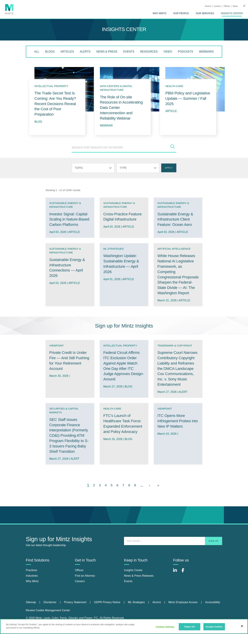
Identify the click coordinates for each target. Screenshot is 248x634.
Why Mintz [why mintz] (32, 581)
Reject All (189, 626)
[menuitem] (159, 13)
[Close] (242, 626)
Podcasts (185, 51)
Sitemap (31, 602)
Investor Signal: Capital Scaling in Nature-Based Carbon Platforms (69, 219)
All (36, 51)
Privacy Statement (75, 602)
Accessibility (212, 602)
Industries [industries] (32, 575)
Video (167, 51)
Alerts (85, 51)
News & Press (106, 51)
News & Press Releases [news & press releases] (139, 575)
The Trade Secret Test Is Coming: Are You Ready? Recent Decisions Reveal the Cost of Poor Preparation (55, 103)
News (235, 6)
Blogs (50, 51)
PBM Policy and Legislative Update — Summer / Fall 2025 (187, 98)
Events (128, 51)
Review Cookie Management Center (48, 610)
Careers (217, 6)
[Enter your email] (173, 541)
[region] (124, 626)
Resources (149, 51)
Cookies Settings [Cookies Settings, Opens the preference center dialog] (165, 626)
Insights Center (232, 13)
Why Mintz (159, 13)
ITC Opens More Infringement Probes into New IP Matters (177, 420)
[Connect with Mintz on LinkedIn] (176, 572)
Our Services (205, 13)
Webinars (206, 51)
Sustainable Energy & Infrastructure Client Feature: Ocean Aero (175, 219)
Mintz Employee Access (183, 602)
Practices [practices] (31, 570)
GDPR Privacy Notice (107, 602)
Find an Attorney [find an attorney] (85, 575)
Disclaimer (50, 602)
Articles (67, 51)
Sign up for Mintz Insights (124, 326)
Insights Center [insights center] (133, 570)
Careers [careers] (80, 581)
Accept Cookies (214, 626)
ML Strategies (136, 602)
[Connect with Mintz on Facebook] (185, 572)
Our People (181, 13)
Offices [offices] (79, 570)
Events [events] (128, 581)
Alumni (208, 6)
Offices (227, 6)
